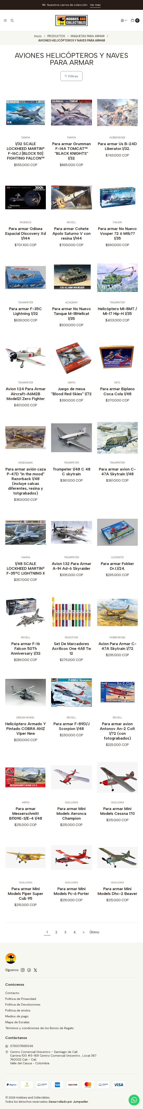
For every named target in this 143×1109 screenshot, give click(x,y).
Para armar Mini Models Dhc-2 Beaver (117, 897)
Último (94, 932)
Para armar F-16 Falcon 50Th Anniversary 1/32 (26, 655)
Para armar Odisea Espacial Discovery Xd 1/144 (25, 240)
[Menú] (5, 20)
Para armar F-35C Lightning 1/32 (25, 317)
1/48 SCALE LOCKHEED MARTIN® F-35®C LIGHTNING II (26, 575)
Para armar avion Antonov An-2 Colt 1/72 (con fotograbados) (117, 737)
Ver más (95, 5)
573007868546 (19, 1046)
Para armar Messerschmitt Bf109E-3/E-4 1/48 (25, 820)
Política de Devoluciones (22, 1004)
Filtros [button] (71, 76)
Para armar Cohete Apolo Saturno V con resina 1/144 (71, 240)
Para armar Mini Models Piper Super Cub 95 (25, 900)
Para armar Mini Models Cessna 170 (117, 817)
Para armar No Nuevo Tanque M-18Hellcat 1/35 (71, 320)
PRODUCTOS (56, 36)
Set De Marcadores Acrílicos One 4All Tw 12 (71, 655)
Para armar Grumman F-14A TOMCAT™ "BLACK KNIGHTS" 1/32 (71, 150)
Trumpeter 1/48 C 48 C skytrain (71, 477)
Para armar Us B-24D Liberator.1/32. (117, 146)
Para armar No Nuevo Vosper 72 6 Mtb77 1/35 (117, 240)
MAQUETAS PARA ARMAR (88, 36)
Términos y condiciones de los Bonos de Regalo (39, 1028)
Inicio (38, 36)
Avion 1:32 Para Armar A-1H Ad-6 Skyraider (71, 572)
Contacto (12, 993)
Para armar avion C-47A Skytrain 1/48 (117, 477)
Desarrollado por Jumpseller (68, 1102)
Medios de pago (17, 1016)
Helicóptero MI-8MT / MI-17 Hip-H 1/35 (117, 317)
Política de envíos (17, 1010)
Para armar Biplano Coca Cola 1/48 (117, 397)
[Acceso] (124, 20)
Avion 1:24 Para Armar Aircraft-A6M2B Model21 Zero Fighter (26, 400)
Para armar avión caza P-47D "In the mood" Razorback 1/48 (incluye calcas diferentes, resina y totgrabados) (25, 487)
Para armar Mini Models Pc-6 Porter (71, 897)
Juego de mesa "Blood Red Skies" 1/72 (71, 397)
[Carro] (135, 20)
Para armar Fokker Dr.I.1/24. (117, 572)
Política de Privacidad (20, 999)
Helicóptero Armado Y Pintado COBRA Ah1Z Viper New (25, 735)
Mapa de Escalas (17, 1022)
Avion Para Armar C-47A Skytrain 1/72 (117, 652)
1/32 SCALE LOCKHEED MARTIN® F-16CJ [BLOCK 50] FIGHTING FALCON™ (26, 150)
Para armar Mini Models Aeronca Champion (71, 820)
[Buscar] (11, 20)
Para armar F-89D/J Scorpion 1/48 (71, 732)
